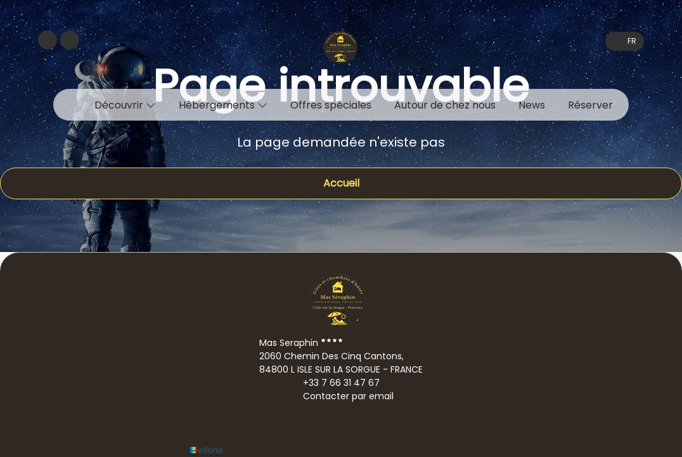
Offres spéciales (330, 105)
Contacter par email (341, 396)
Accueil (341, 183)
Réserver (590, 105)
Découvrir (125, 105)
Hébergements (223, 105)
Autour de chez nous (445, 105)
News (531, 105)
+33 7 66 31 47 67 (334, 382)
